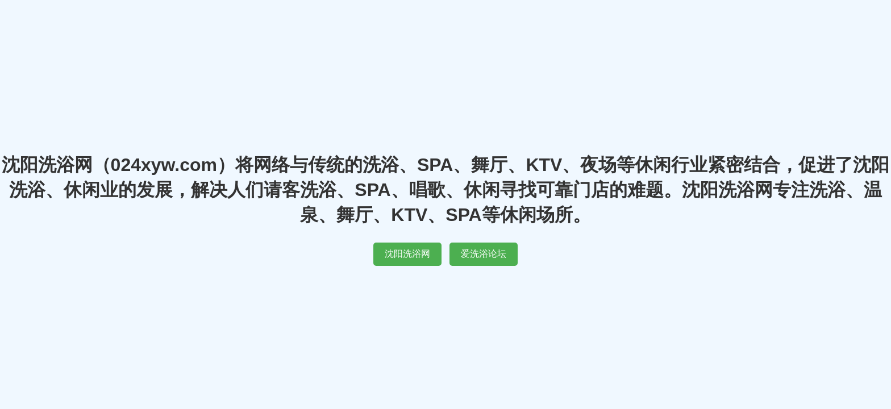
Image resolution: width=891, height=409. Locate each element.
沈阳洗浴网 (407, 253)
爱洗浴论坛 (483, 253)
